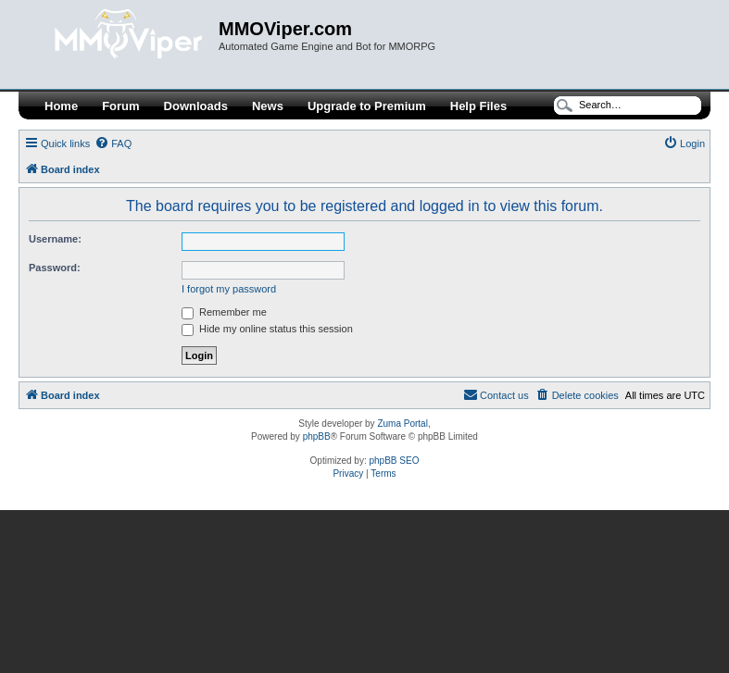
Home (61, 106)
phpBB (317, 436)
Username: (55, 238)
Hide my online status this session (267, 328)
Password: (55, 267)
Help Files (478, 106)
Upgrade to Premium (367, 106)
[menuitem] (113, 143)
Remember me (224, 312)
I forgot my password (229, 288)
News (267, 106)
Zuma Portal (402, 423)
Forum (120, 106)
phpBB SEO (395, 460)
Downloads (196, 106)
